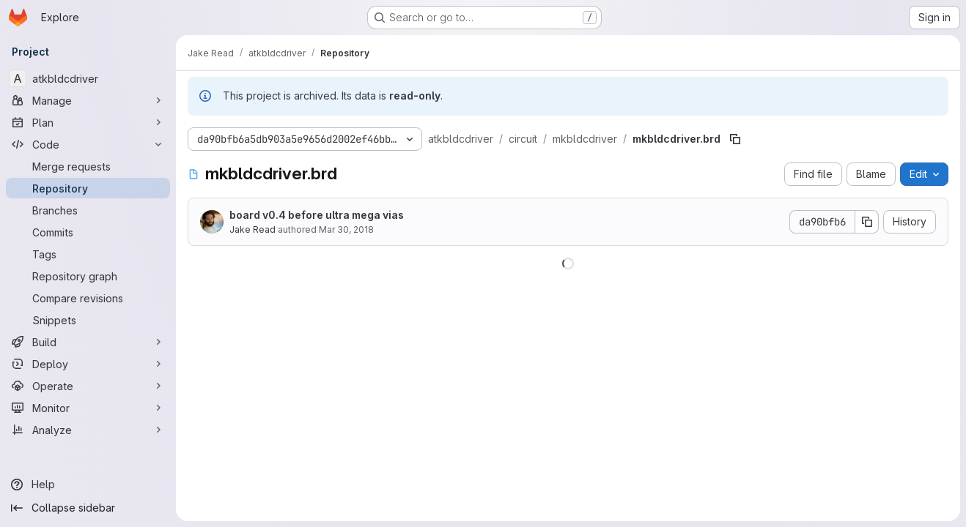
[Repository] (88, 188)
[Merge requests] (88, 166)
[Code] (88, 144)
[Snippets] (88, 320)
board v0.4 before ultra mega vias (316, 215)
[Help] (88, 484)
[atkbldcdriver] (88, 78)
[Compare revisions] (88, 298)
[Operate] (88, 385)
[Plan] (88, 122)
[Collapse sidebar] (88, 508)
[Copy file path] (735, 139)
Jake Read (252, 229)
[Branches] (88, 210)
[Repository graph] (88, 276)
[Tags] (88, 254)
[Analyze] (88, 429)
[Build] (88, 342)
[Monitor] (88, 407)
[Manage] (88, 100)
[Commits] (88, 232)
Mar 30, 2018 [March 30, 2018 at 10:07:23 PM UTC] (346, 229)
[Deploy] (88, 364)
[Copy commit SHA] (867, 221)
